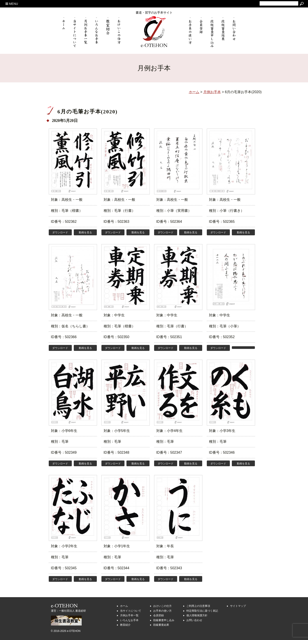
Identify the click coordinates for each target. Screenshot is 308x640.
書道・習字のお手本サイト (154, 12)
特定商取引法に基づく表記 (202, 610)
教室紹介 (125, 624)
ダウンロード (60, 232)
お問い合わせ (194, 620)
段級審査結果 (161, 624)
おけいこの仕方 (162, 605)
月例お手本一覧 (129, 615)
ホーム (124, 605)
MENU (11, 3)
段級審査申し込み (163, 620)
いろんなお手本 (129, 620)
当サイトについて (130, 610)
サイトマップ (238, 605)
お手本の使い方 (162, 610)
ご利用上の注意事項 (198, 605)
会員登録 (158, 615)
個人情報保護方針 (196, 615)
